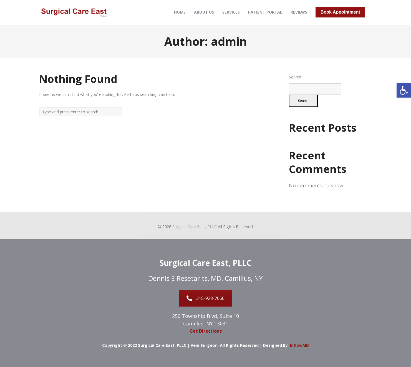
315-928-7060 (205, 298)
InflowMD (299, 345)
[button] (404, 90)
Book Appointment (340, 12)
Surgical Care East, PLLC (194, 226)
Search (295, 77)
